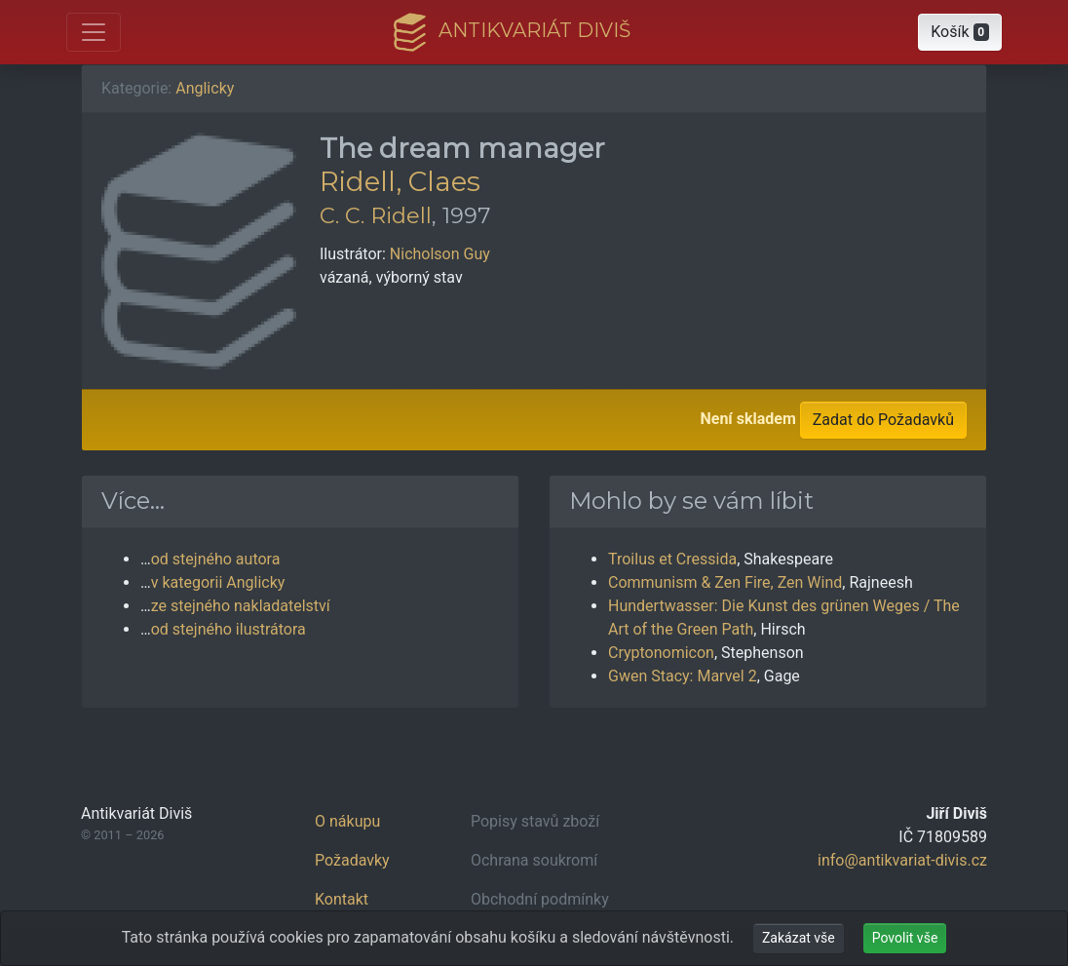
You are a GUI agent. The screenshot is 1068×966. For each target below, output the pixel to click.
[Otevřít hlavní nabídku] (93, 32)
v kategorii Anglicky (218, 582)
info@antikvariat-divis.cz (902, 860)
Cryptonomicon (661, 652)
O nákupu (347, 821)
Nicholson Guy (440, 254)
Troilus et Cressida (672, 559)
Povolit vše (905, 938)
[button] (960, 32)
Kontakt (341, 899)
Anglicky (204, 88)
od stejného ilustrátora (228, 629)
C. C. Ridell (376, 215)
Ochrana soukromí (534, 860)
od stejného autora (216, 559)
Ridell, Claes (400, 181)
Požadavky (352, 860)
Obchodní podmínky (540, 899)
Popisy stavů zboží (535, 821)
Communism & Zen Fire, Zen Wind (725, 582)
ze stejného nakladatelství (240, 606)
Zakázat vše (798, 938)
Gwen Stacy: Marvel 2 (682, 676)
